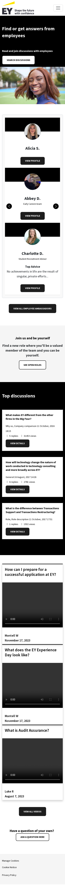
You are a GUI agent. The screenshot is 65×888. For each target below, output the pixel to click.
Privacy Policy (9, 875)
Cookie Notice (9, 867)
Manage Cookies (10, 860)
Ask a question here (32, 837)
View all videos (32, 811)
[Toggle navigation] (58, 7)
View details (17, 443)
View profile (32, 160)
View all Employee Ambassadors (32, 308)
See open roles (32, 364)
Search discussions (18, 60)
